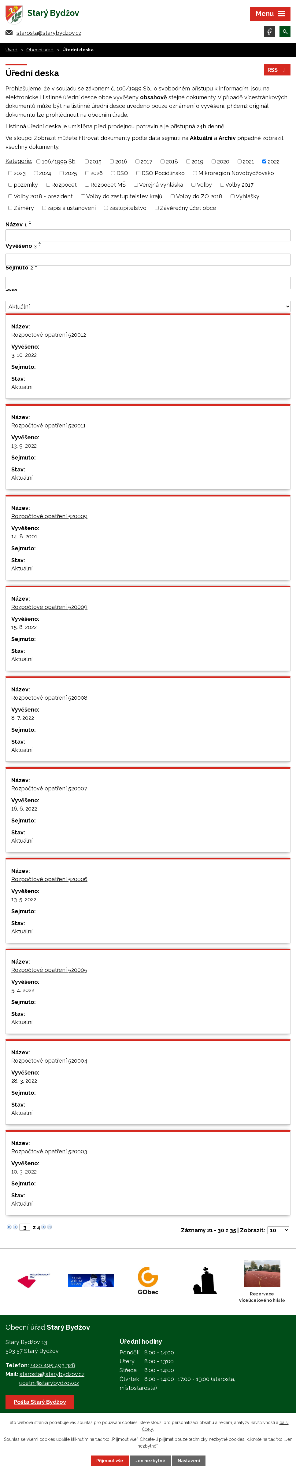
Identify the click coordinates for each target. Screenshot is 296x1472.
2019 (197, 161)
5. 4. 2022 (22, 990)
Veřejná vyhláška (161, 184)
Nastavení (189, 1460)
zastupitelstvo (127, 208)
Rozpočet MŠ (108, 184)
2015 (96, 161)
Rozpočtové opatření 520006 (49, 879)
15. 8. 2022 (24, 627)
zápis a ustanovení (71, 208)
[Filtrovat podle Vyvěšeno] (148, 260)
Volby (204, 184)
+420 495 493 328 (52, 1365)
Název (16, 224)
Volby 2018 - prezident (43, 196)
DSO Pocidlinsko (163, 173)
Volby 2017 (239, 184)
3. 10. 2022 (24, 355)
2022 (273, 161)
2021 (248, 161)
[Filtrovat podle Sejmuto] (148, 283)
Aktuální (21, 387)
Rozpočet (64, 184)
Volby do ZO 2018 (199, 196)
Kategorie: (19, 161)
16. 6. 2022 (24, 808)
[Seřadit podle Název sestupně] (30, 224)
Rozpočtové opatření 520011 (48, 425)
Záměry (24, 208)
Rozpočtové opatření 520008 (49, 697)
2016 (121, 161)
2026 (97, 173)
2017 (146, 161)
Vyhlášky (247, 196)
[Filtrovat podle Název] (148, 235)
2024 (45, 173)
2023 (20, 173)
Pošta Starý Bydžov (40, 1402)
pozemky (26, 184)
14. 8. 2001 (24, 536)
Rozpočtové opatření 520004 (49, 1060)
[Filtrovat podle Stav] (148, 306)
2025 (71, 173)
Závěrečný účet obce (188, 208)
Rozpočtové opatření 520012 (48, 334)
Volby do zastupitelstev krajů (124, 196)
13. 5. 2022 (23, 899)
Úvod (11, 50)
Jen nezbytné (150, 1460)
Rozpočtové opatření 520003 (49, 1151)
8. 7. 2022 (22, 718)
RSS (277, 70)
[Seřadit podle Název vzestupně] (30, 221)
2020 (223, 161)
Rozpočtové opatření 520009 (49, 516)
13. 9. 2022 (24, 445)
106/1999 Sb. (59, 161)
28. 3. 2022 (24, 1081)
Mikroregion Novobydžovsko (236, 173)
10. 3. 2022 (24, 1171)
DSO (122, 173)
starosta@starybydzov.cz (49, 33)
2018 (172, 161)
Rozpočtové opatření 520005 (49, 970)
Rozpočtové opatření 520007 (49, 788)
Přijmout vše (109, 1460)
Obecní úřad (40, 50)
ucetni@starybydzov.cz (49, 1383)
